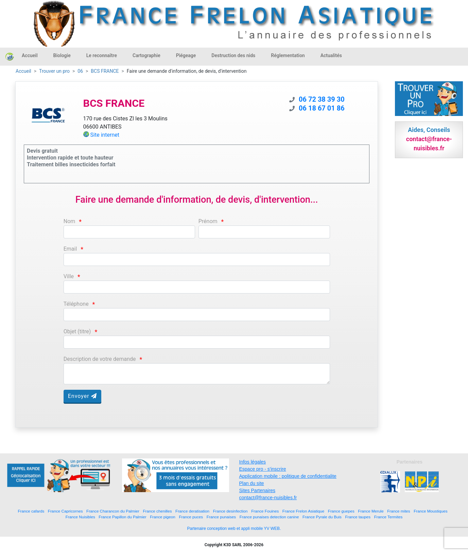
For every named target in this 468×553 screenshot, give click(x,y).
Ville (69, 276)
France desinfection (230, 511)
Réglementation (288, 55)
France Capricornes (65, 511)
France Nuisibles (80, 517)
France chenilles (157, 511)
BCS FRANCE (105, 71)
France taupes (357, 517)
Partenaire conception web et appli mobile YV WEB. (234, 528)
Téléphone (76, 303)
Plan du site (251, 483)
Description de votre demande (100, 359)
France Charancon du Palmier (112, 511)
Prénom (208, 221)
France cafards (31, 511)
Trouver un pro (54, 71)
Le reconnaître (101, 55)
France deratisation (192, 511)
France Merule (370, 511)
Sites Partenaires (257, 490)
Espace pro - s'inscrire (262, 469)
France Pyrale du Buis (322, 517)
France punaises (221, 517)
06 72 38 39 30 (322, 99)
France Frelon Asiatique (303, 511)
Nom (69, 221)
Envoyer (82, 396)
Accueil (30, 55)
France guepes (341, 511)
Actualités (331, 55)
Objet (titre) (77, 331)
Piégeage (186, 55)
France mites (398, 511)
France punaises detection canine (269, 517)
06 (80, 71)
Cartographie (146, 55)
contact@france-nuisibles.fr (268, 497)
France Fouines (265, 511)
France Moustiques (430, 511)
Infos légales (252, 462)
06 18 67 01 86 (322, 108)
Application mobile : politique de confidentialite (287, 476)
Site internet (105, 135)
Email (70, 248)
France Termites (388, 517)
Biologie (62, 55)
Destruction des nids (233, 55)
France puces (191, 517)
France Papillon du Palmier (122, 517)
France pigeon (162, 517)
